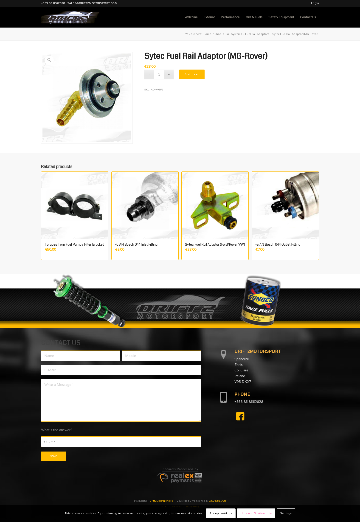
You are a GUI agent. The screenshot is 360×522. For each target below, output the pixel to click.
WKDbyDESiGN (217, 501)
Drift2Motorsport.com (162, 501)
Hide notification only (256, 513)
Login (315, 3)
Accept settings (220, 513)
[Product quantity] (159, 74)
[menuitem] (314, 3)
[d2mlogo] (70, 17)
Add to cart (192, 74)
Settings (286, 513)
